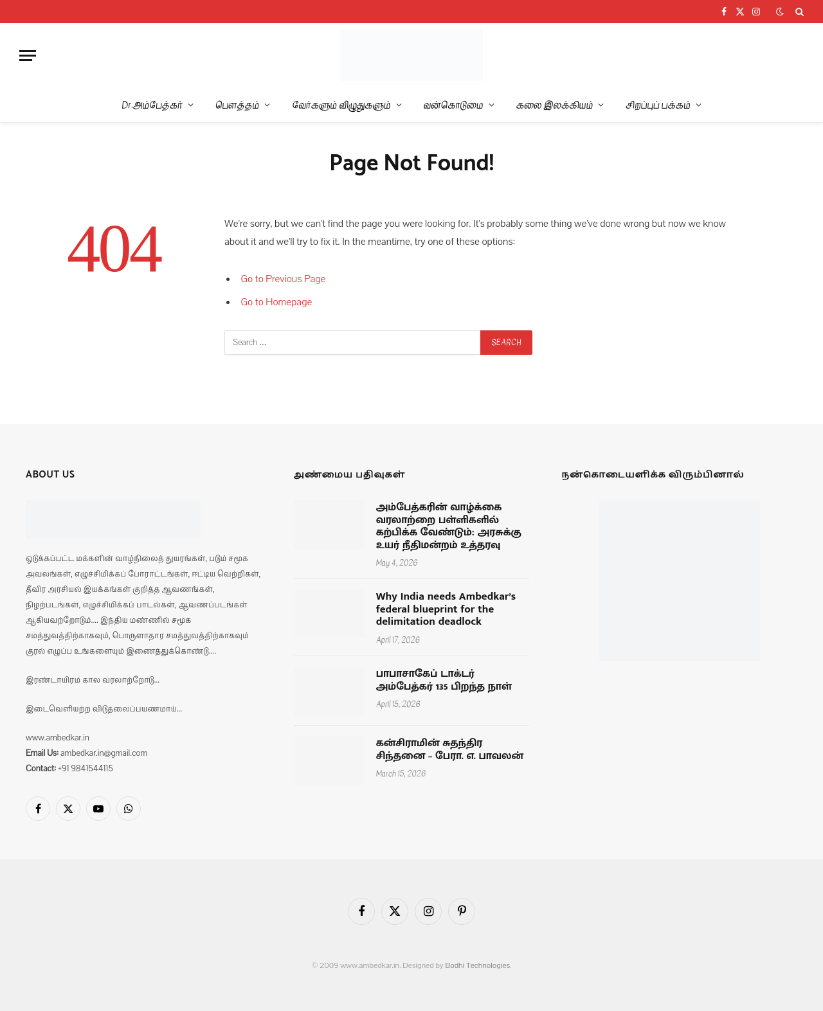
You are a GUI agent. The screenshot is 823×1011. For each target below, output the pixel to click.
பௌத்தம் (237, 105)
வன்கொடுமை (454, 105)
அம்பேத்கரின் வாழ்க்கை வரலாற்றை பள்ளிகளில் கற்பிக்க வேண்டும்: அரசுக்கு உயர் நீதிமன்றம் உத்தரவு (448, 526)
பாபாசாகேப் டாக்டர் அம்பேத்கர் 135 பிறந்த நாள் (444, 680)
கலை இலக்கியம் (554, 105)
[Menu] (27, 55)
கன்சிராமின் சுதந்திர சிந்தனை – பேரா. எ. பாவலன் (449, 749)
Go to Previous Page (283, 279)
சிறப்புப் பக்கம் (658, 105)
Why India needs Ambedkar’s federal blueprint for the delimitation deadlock (446, 610)
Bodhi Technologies (477, 965)
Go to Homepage (276, 302)
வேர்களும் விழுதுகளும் (341, 105)
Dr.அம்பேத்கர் (152, 105)
